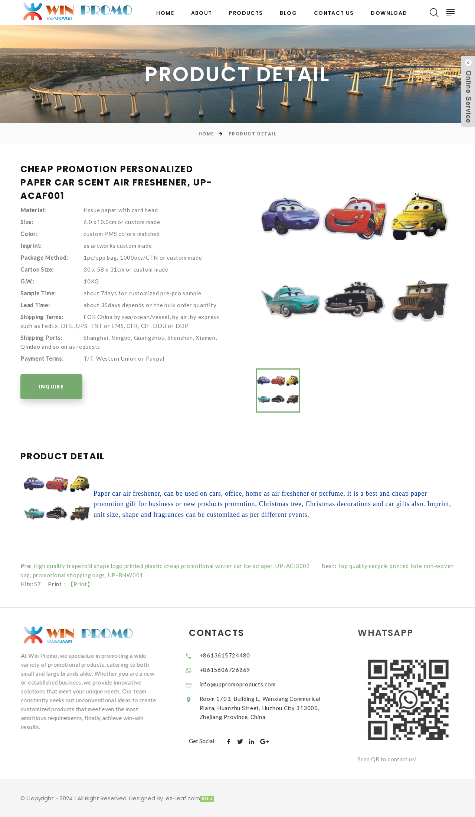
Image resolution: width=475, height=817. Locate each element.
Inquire (52, 387)
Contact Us (334, 13)
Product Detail (253, 134)
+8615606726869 (232, 669)
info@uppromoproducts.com (245, 683)
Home (165, 13)
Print (80, 583)
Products (246, 13)
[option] (355, 262)
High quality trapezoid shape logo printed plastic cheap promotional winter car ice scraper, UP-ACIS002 (174, 565)
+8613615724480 (232, 654)
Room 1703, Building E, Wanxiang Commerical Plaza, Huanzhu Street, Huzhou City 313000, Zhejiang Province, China (265, 707)
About (201, 13)
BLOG (288, 13)
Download (389, 13)
